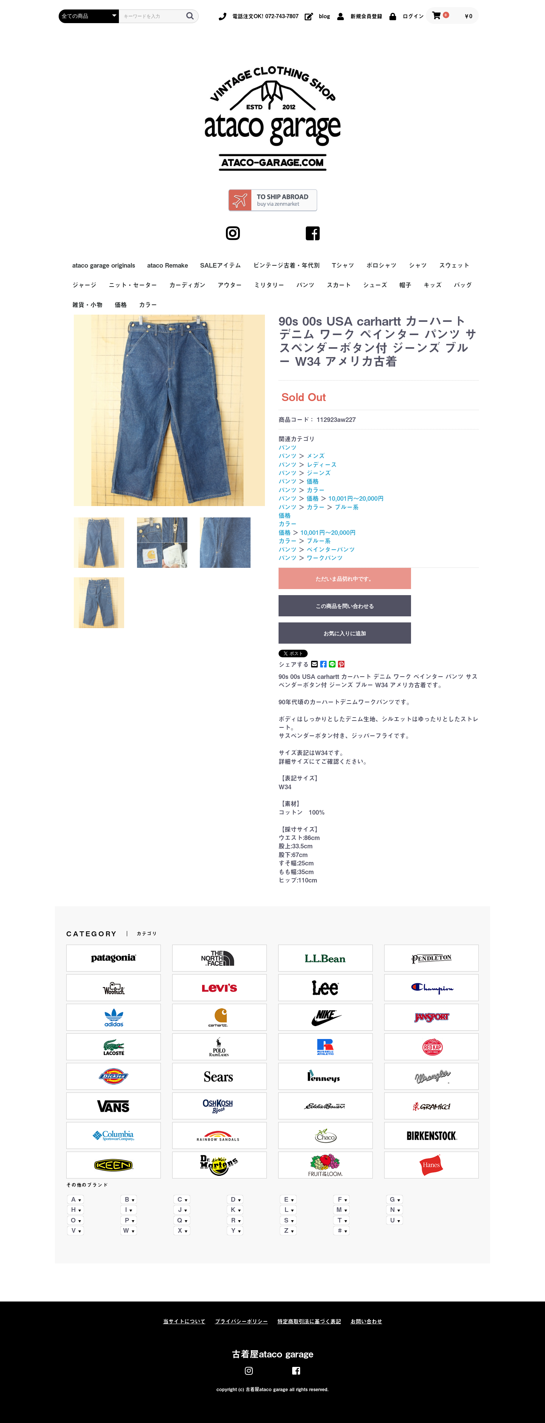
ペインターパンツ (331, 550)
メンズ (316, 456)
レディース (322, 465)
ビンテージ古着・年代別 (286, 265)
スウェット (454, 265)
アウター (230, 285)
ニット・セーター (133, 285)
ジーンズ (319, 473)
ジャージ (84, 285)
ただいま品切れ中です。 (345, 579)
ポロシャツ (381, 265)
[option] (169, 410)
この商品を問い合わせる (345, 606)
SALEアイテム (220, 265)
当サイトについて (184, 1321)
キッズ (433, 285)
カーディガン (187, 285)
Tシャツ (343, 265)
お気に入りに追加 (345, 633)
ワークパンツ (325, 558)
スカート (339, 285)
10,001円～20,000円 (356, 498)
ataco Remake (167, 265)
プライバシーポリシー (241, 1321)
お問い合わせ (366, 1321)
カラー (148, 305)
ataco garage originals (103, 265)
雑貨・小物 (87, 305)
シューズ (375, 285)
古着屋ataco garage (272, 1354)
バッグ (463, 285)
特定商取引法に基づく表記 (309, 1321)
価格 (121, 305)
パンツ (305, 285)
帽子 (405, 285)
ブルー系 (347, 507)
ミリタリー (269, 285)
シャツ (418, 265)
